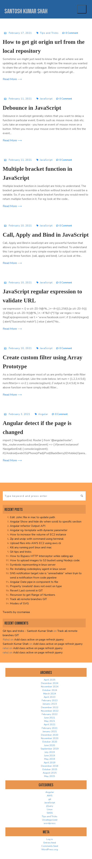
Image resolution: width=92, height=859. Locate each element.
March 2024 (49, 693)
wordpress (50, 823)
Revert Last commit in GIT (26, 591)
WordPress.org (49, 849)
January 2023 (50, 703)
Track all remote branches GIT (28, 599)
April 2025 (49, 679)
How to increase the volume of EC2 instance (38, 535)
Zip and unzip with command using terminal (36, 539)
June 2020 (49, 745)
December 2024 (49, 683)
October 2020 (49, 741)
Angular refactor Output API (27, 526)
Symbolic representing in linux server (33, 565)
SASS (50, 812)
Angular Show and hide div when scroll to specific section (45, 522)
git (49, 799)
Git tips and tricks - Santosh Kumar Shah (28, 631)
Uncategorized (49, 819)
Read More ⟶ (12, 79)
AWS (49, 795)
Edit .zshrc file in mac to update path (32, 517)
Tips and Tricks (49, 33)
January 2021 (50, 731)
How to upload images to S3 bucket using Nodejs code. (45, 560)
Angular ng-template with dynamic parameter (38, 530)
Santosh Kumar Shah (25, 11)
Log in (49, 839)
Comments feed (49, 846)
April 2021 (49, 724)
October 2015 (49, 769)
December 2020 (49, 735)
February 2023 (50, 700)
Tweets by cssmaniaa (16, 612)
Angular (43, 414)
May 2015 (49, 776)
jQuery (49, 806)
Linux (49, 809)
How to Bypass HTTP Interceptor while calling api (41, 556)
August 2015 (50, 772)
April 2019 (49, 762)
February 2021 (50, 728)
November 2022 (49, 710)
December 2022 (49, 707)
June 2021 (49, 717)
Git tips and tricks (20, 552)
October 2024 (49, 690)
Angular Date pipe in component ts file (34, 582)
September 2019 (50, 748)
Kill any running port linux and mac (31, 547)
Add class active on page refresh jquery (39, 640)
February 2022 (50, 714)
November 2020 (49, 738)
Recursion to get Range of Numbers (32, 595)
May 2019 (49, 759)
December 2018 (49, 766)
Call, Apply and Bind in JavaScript (46, 234)
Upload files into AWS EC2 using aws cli (35, 543)
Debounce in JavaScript (32, 108)
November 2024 (49, 686)
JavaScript (46, 98)
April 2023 (49, 697)
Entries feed (49, 842)
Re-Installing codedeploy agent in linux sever (38, 569)
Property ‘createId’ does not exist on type (36, 586)
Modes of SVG (19, 603)
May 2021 (49, 721)
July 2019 (50, 752)
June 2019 (49, 755)
